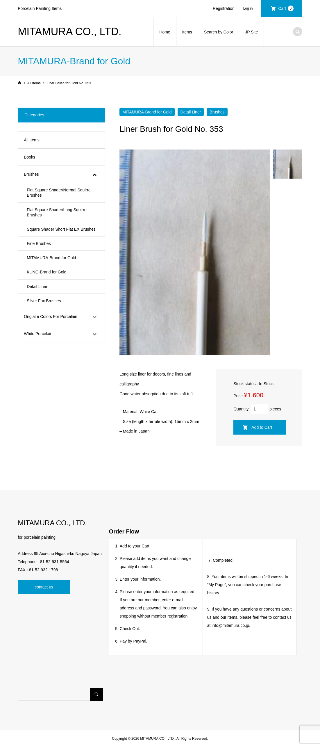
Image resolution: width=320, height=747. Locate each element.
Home (164, 32)
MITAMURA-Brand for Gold (146, 112)
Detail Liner (190, 112)
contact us (44, 587)
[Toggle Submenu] (94, 174)
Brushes (217, 112)
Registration (224, 8)
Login (250, 8)
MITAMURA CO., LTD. (69, 32)
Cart (285, 8)
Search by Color (218, 32)
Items (187, 32)
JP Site (251, 32)
